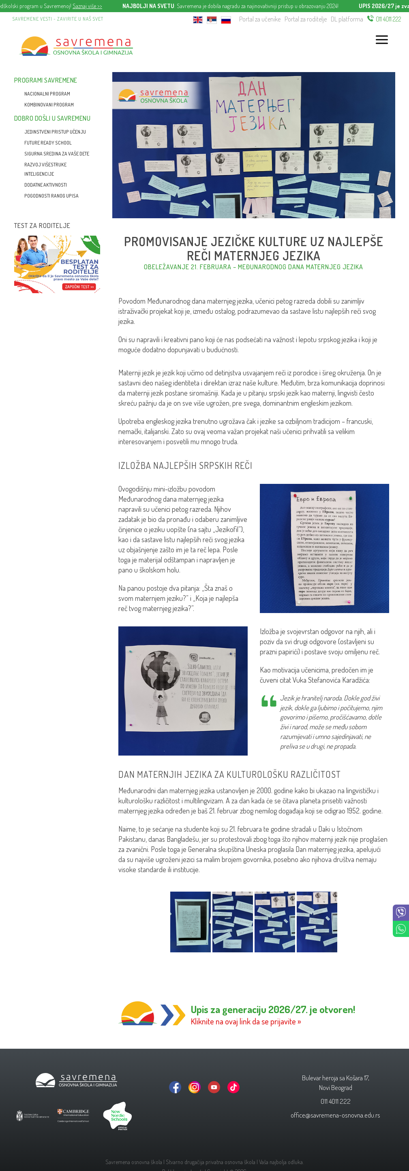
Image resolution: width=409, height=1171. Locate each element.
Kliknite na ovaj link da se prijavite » (246, 1021)
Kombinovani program (49, 105)
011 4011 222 (388, 19)
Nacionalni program (47, 94)
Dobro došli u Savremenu (52, 118)
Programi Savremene (45, 80)
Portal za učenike (260, 19)
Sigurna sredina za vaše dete (56, 154)
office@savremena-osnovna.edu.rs (335, 1115)
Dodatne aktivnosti (45, 185)
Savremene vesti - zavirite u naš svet (58, 19)
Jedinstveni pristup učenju (55, 132)
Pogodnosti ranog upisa (51, 196)
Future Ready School (48, 143)
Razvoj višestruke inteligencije (45, 169)
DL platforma (347, 19)
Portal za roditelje (306, 19)
